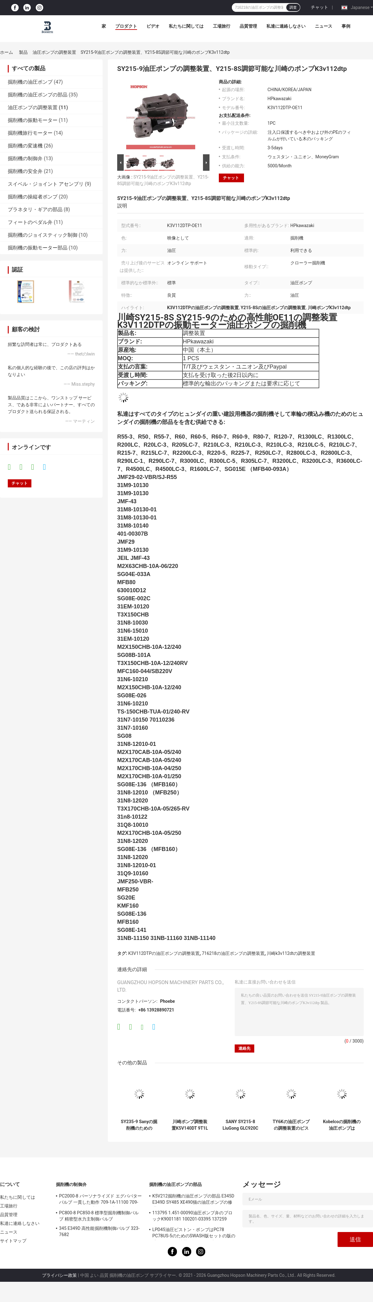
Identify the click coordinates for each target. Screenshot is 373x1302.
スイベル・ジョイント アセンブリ (46, 184)
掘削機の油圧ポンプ (30, 82)
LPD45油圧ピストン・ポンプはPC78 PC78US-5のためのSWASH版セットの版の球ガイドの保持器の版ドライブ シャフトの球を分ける (193, 1233)
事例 (346, 26)
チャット (319, 7)
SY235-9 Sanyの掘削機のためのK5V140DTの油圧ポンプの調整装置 (139, 1125)
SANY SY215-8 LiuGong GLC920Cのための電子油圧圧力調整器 (240, 1125)
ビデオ (152, 26)
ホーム (6, 52)
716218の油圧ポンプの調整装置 (233, 953)
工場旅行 (221, 26)
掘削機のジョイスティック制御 (42, 235)
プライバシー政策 (59, 1275)
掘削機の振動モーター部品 (37, 248)
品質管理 (248, 26)
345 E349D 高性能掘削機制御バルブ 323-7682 (99, 1231)
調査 (293, 7)
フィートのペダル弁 (30, 222)
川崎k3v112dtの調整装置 (291, 953)
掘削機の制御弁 (25, 158)
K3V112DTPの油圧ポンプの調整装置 (163, 953)
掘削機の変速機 (25, 146)
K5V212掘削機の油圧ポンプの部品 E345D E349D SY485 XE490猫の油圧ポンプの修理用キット (193, 1200)
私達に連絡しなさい (286, 26)
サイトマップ (13, 1240)
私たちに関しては (186, 26)
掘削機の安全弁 (25, 171)
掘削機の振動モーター (33, 120)
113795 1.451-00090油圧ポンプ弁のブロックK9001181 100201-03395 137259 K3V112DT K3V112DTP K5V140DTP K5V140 (192, 1216)
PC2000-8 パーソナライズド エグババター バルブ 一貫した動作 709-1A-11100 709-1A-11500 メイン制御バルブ (100, 1200)
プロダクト (126, 26)
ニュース (323, 26)
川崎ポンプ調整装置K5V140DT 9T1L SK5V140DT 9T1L (190, 1125)
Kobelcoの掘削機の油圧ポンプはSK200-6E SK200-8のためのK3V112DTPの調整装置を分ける (342, 1125)
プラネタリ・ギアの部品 (35, 209)
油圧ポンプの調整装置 (54, 52)
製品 (23, 52)
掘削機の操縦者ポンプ (33, 197)
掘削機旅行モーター (30, 133)
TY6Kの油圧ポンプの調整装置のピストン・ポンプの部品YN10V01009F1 (291, 1125)
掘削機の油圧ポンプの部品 (37, 95)
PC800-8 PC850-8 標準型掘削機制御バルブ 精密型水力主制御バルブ (99, 1215)
